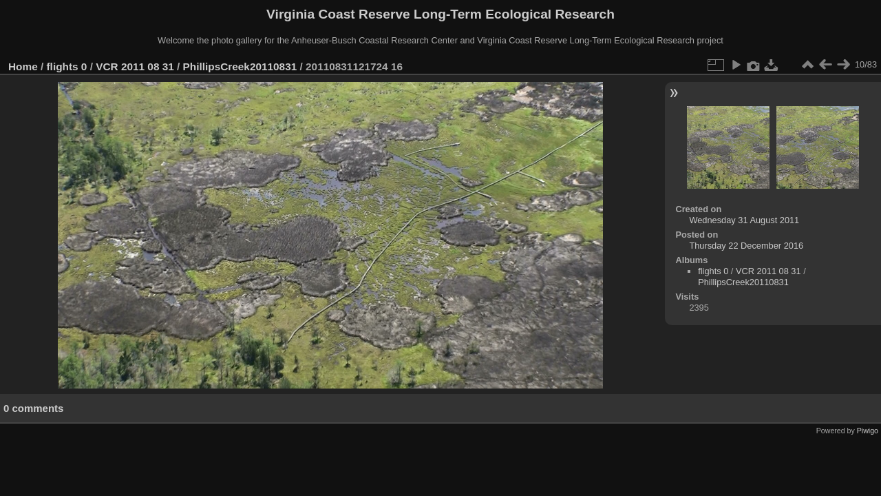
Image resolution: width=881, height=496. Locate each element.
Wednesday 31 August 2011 (744, 220)
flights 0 (67, 66)
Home (23, 66)
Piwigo (867, 430)
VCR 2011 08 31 (135, 66)
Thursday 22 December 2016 (746, 245)
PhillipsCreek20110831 (240, 66)
